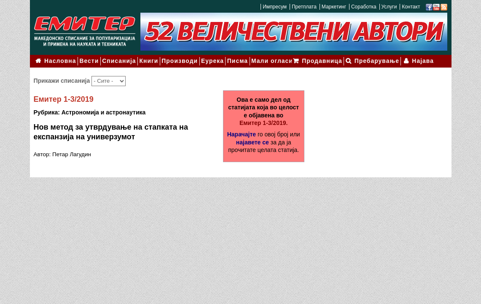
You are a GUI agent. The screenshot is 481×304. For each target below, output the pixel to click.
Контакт (411, 7)
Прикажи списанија (63, 78)
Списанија (117, 60)
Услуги (389, 7)
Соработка (363, 7)
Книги (146, 60)
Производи (177, 60)
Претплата (304, 7)
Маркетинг (334, 7)
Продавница (325, 60)
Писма (234, 60)
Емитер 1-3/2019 (64, 96)
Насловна (59, 60)
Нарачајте (241, 131)
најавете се (252, 139)
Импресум (275, 7)
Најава (423, 60)
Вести (88, 60)
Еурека (209, 60)
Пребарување (378, 60)
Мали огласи (267, 60)
